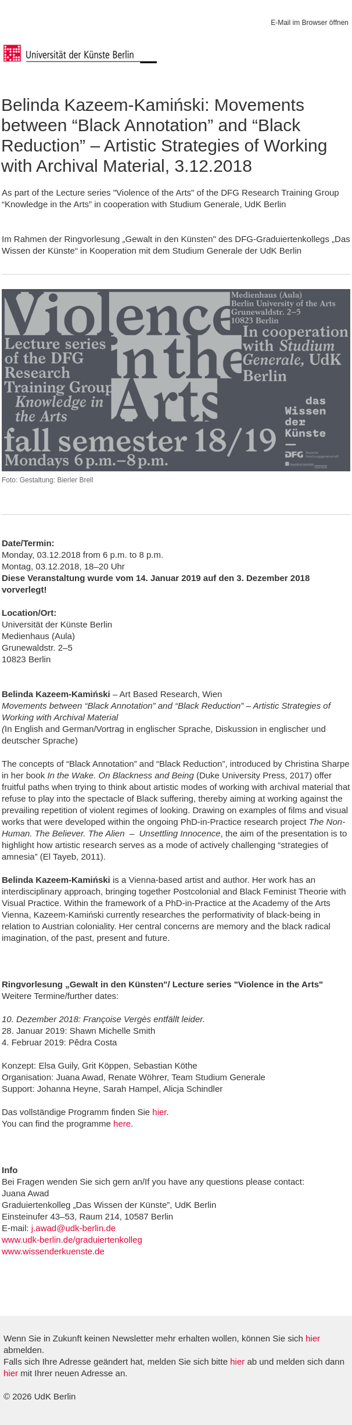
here (122, 1123)
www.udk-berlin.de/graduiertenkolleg (72, 1239)
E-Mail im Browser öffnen (310, 23)
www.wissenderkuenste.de (53, 1251)
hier (159, 1112)
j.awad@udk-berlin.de (73, 1228)
